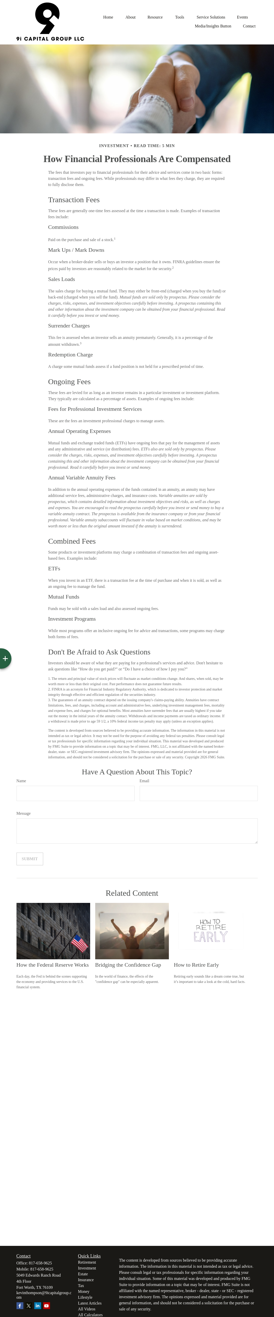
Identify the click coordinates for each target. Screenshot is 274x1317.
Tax (81, 1285)
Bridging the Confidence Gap (128, 965)
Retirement (87, 1262)
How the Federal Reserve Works (53, 965)
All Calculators (90, 1315)
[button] (108, 17)
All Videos (86, 1309)
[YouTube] (46, 1305)
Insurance (86, 1280)
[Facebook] (20, 1305)
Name (21, 781)
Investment (87, 1268)
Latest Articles (90, 1303)
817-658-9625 (40, 1263)
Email (144, 781)
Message (24, 813)
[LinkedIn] (37, 1305)
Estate (83, 1274)
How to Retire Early (196, 965)
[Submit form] (30, 859)
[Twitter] (28, 1305)
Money (83, 1291)
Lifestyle (85, 1297)
